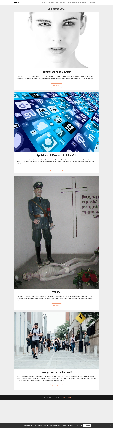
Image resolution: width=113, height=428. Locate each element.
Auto (42, 2)
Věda (89, 2)
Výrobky (93, 2)
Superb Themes (67, 397)
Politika (79, 2)
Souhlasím (87, 425)
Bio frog (17, 2)
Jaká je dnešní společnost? (56, 372)
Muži (64, 2)
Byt (44, 2)
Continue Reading (56, 85)
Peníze (69, 2)
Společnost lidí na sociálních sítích (56, 155)
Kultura (52, 2)
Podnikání (74, 2)
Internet (48, 2)
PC (66, 2)
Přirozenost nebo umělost (56, 71)
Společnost (84, 2)
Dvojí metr (56, 292)
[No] (110, 425)
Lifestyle (57, 2)
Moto (60, 2)
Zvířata (97, 2)
